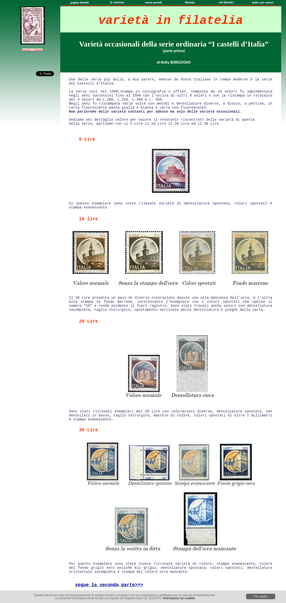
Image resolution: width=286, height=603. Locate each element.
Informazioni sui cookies (179, 598)
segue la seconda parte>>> (109, 584)
